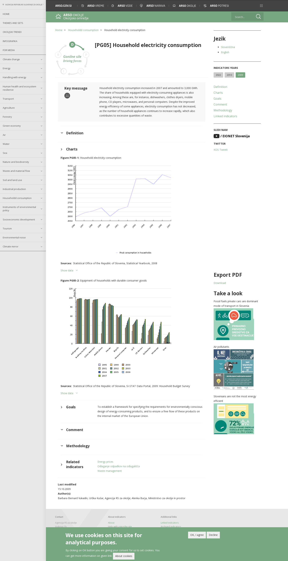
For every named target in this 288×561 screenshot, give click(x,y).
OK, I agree (197, 535)
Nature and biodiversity (16, 162)
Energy (6, 68)
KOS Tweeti (221, 149)
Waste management (110, 471)
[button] (261, 5)
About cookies (123, 556)
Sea (5, 153)
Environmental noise (14, 237)
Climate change (11, 59)
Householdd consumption (17, 198)
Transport (8, 98)
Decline (213, 535)
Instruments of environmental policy (19, 208)
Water (6, 144)
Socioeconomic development (19, 219)
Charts (218, 93)
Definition (220, 87)
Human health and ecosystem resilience (19, 88)
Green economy (12, 125)
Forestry (7, 116)
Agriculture (9, 107)
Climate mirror (10, 246)
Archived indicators (171, 526)
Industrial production (14, 189)
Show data (67, 270)
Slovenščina (228, 47)
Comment (220, 104)
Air (4, 135)
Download (220, 283)
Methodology (223, 110)
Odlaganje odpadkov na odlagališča (119, 466)
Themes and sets (13, 23)
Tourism (7, 228)
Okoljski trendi (12, 32)
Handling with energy (14, 77)
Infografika (10, 41)
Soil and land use (12, 180)
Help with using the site (120, 526)
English (225, 52)
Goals (217, 99)
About (111, 522)
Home (6, 14)
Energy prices (105, 461)
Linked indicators (225, 116)
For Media (9, 50)
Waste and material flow (16, 171)
